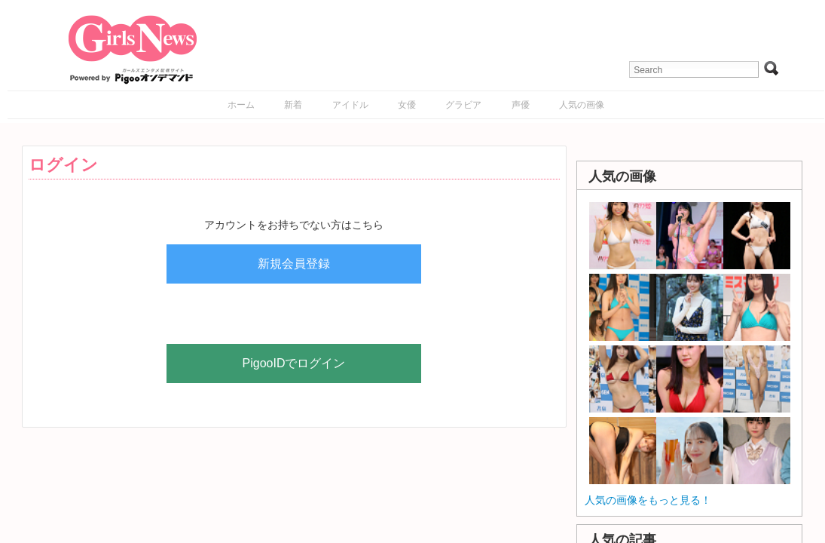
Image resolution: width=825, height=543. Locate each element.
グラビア (463, 105)
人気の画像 (581, 105)
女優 (407, 105)
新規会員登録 (294, 263)
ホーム (241, 105)
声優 (521, 105)
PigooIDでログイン (294, 363)
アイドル (350, 105)
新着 (293, 105)
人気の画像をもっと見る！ (648, 500)
